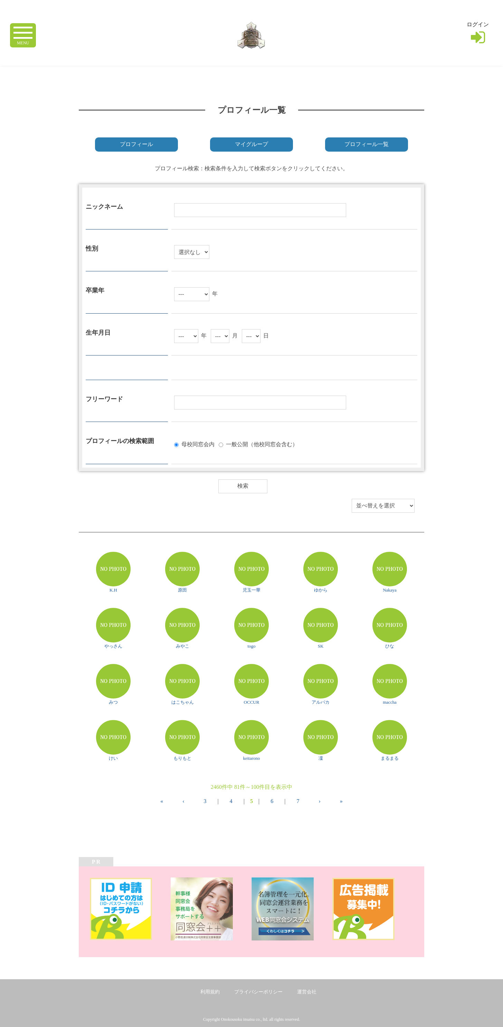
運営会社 (306, 991)
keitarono (251, 758)
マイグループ (251, 144)
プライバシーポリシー (258, 991)
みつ (113, 702)
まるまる (390, 758)
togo (251, 646)
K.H (113, 590)
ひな (389, 646)
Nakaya (390, 590)
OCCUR (251, 702)
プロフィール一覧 (366, 144)
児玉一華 (251, 590)
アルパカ (321, 702)
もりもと (182, 758)
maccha (390, 702)
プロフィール (136, 144)
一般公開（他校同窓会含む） (262, 444)
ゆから (321, 590)
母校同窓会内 (198, 444)
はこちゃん (182, 702)
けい (113, 758)
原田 (182, 590)
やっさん (113, 646)
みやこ (182, 646)
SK (321, 646)
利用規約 (210, 991)
